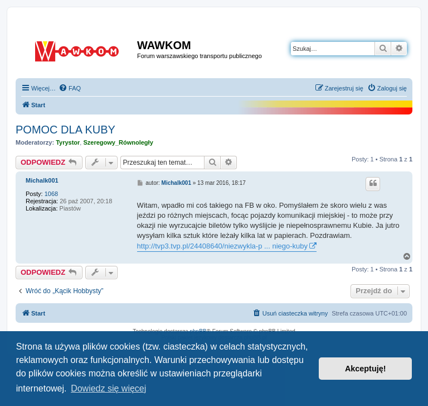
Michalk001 (42, 180)
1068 (51, 193)
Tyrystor (68, 142)
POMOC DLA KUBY (65, 129)
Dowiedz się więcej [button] (108, 388)
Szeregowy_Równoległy (118, 142)
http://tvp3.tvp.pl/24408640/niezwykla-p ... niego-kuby (222, 246)
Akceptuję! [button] (365, 368)
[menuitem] (70, 88)
